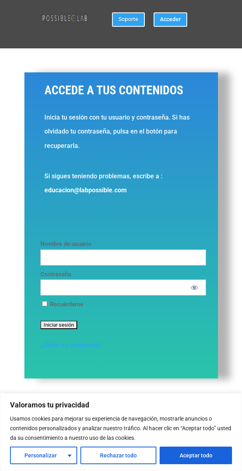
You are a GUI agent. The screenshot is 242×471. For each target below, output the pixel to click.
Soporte (128, 19)
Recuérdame (62, 304)
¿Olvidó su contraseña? (71, 345)
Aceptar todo (196, 455)
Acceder (170, 19)
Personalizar (40, 455)
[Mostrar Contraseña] (194, 287)
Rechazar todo (118, 455)
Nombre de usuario (66, 243)
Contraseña (55, 274)
